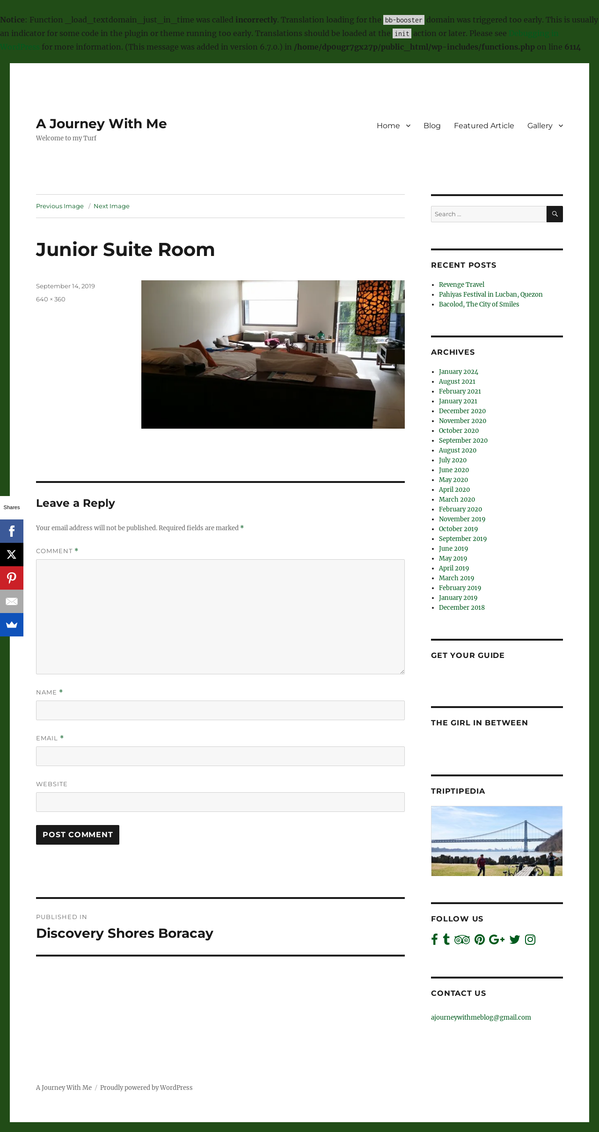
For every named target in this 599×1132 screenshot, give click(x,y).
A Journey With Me (101, 123)
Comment (57, 551)
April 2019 (454, 568)
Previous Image (60, 206)
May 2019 (453, 558)
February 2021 (460, 391)
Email (50, 738)
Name (49, 692)
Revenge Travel (461, 285)
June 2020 (454, 470)
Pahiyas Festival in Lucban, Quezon (491, 295)
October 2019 (458, 529)
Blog (432, 125)
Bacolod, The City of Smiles (479, 304)
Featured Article (484, 125)
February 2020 (460, 509)
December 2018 (462, 608)
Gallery (540, 125)
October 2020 (459, 431)
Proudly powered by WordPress (146, 1088)
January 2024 (458, 372)
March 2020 (457, 500)
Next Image (112, 206)
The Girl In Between (479, 722)
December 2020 (462, 411)
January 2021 (458, 401)
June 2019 (453, 549)
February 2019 (460, 588)
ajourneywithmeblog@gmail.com (481, 1018)
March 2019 (457, 578)
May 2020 (453, 480)
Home (388, 125)
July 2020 (453, 460)
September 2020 (463, 441)
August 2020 (457, 450)
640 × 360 (51, 299)
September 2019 (463, 539)
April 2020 (454, 490)
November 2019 (462, 519)
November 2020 (462, 421)
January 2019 (458, 598)
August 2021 (457, 382)
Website (52, 784)
